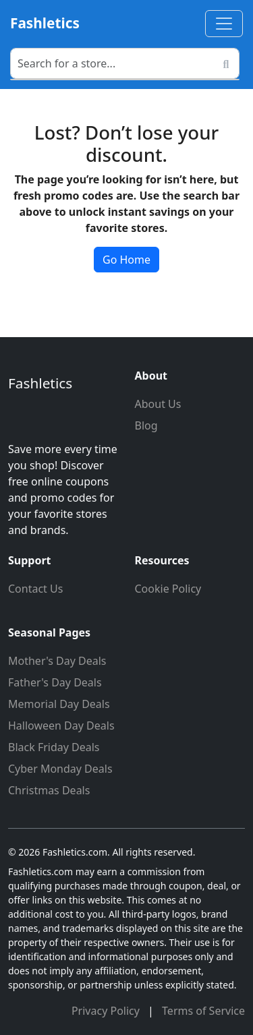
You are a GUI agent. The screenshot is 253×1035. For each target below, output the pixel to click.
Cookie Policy (168, 588)
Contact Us (35, 588)
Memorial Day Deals (59, 704)
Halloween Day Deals (61, 725)
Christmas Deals (49, 790)
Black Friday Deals (54, 747)
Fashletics (45, 22)
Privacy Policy (107, 1010)
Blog (146, 425)
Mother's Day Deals (57, 660)
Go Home (126, 259)
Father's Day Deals (55, 682)
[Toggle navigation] (224, 23)
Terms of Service (203, 1010)
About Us (158, 403)
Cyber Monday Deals (60, 768)
